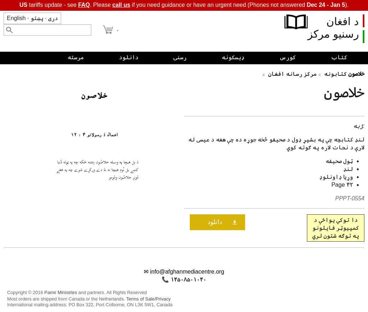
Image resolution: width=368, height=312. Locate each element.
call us (121, 5)
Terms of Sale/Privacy (148, 299)
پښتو (37, 18)
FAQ (84, 5)
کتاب (339, 57)
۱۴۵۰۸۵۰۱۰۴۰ (188, 279)
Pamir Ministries (60, 292)
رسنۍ (180, 57)
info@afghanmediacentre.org (187, 272)
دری (53, 18)
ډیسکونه (233, 57)
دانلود (128, 57)
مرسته (76, 57)
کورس (288, 57)
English (16, 18)
